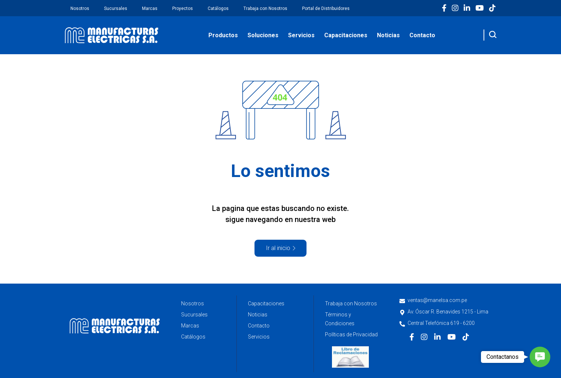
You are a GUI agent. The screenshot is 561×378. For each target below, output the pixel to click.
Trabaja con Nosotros (265, 8)
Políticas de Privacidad (351, 334)
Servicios (301, 35)
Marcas (149, 8)
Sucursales (115, 8)
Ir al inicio (278, 248)
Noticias (388, 35)
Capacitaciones (345, 35)
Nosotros (79, 8)
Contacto (422, 35)
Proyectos (182, 8)
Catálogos (218, 8)
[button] (540, 357)
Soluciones (262, 35)
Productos (223, 35)
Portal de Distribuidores (326, 8)
